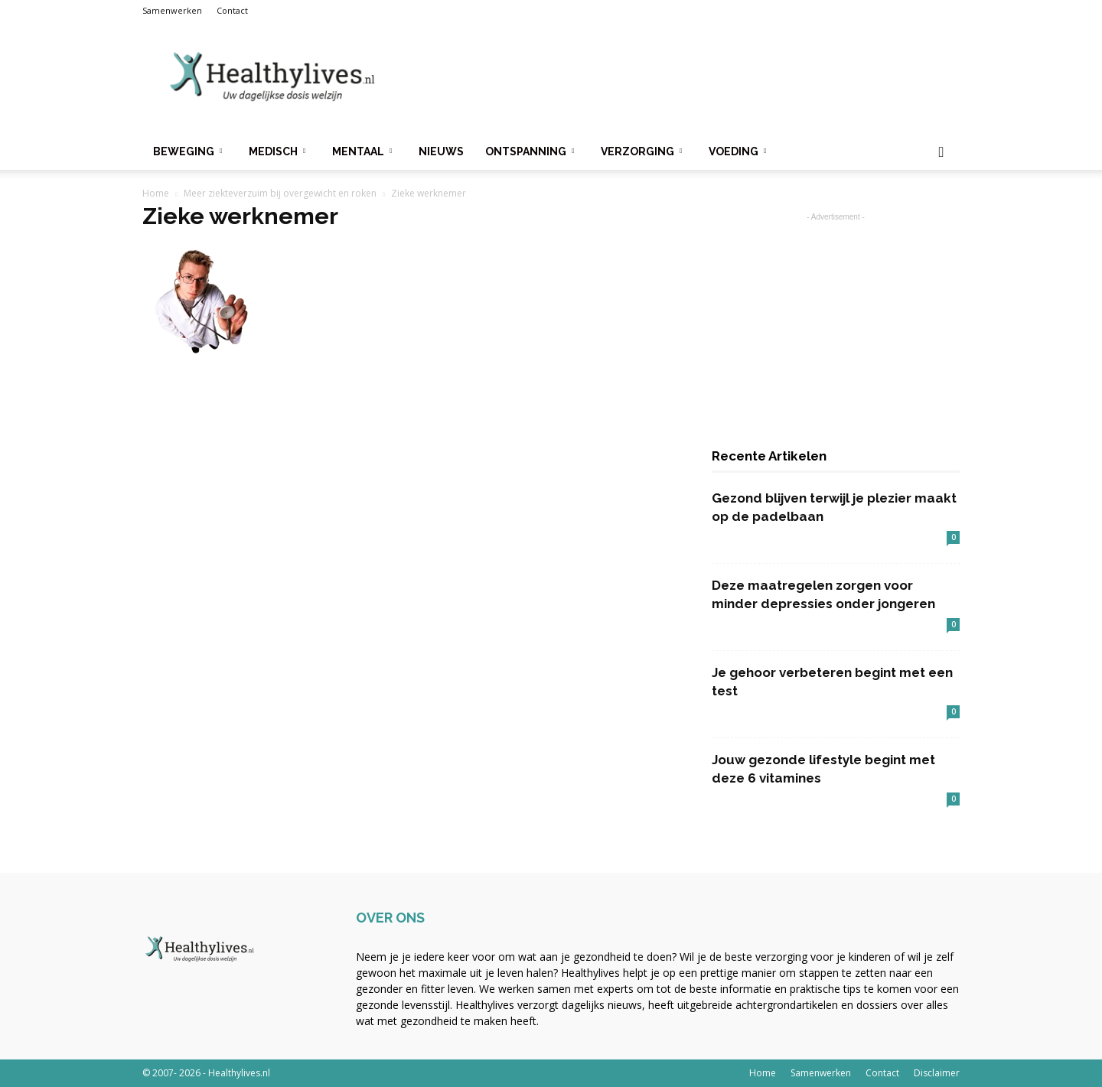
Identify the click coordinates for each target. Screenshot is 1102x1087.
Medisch (277, 151)
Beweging (187, 151)
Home (155, 193)
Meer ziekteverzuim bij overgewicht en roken (280, 193)
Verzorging (641, 151)
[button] (941, 152)
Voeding (737, 151)
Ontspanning (529, 151)
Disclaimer (937, 1072)
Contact (232, 10)
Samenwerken (172, 10)
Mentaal (362, 151)
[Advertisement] (681, 77)
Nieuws (441, 151)
